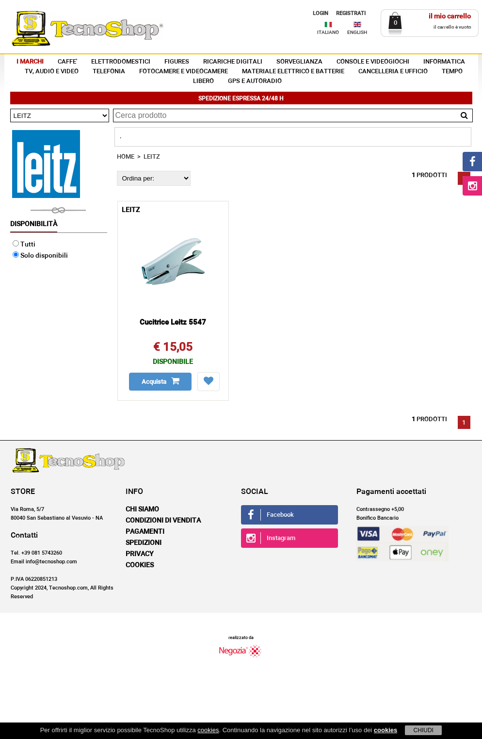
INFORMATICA (444, 62)
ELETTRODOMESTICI (120, 62)
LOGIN (320, 13)
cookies (208, 730)
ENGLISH (357, 32)
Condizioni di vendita (163, 520)
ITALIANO (328, 32)
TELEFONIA (109, 71)
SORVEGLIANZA (299, 62)
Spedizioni (143, 543)
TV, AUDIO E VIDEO (52, 71)
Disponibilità (33, 224)
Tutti (24, 244)
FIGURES (176, 62)
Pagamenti (145, 531)
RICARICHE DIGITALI (232, 62)
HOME (125, 157)
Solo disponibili (40, 255)
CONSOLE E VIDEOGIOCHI (373, 62)
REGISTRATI (351, 13)
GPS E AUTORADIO (255, 81)
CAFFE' (67, 62)
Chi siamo (142, 509)
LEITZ (152, 157)
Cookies (140, 565)
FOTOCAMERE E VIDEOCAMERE (183, 71)
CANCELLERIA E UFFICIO (393, 71)
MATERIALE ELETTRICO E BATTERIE (293, 71)
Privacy (140, 554)
